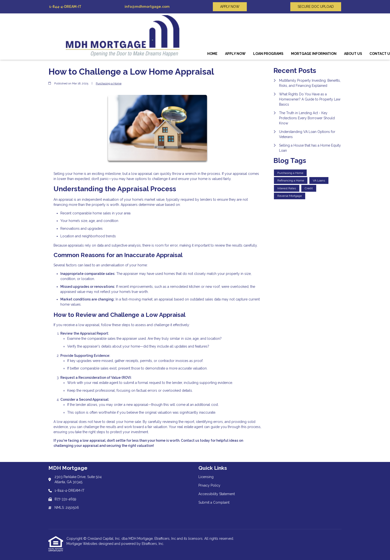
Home (212, 54)
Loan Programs (268, 54)
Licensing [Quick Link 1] (206, 477)
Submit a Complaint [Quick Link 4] (213, 502)
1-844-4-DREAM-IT (64, 7)
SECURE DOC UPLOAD (316, 7)
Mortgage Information (313, 54)
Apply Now (235, 54)
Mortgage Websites (82, 544)
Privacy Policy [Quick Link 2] (209, 485)
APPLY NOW (229, 7)
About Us (353, 54)
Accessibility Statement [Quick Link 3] (216, 494)
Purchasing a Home (108, 83)
